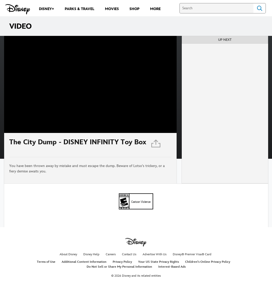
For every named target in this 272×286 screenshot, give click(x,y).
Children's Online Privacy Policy (207, 262)
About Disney (68, 254)
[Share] (156, 145)
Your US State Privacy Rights (158, 262)
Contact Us (129, 254)
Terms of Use (46, 262)
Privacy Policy (122, 262)
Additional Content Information (84, 262)
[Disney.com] (17, 9)
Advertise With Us (155, 254)
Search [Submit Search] (260, 8)
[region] (90, 84)
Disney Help (91, 254)
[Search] (216, 8)
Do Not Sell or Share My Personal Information (119, 267)
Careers (111, 254)
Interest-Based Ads (172, 267)
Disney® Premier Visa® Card (192, 254)
